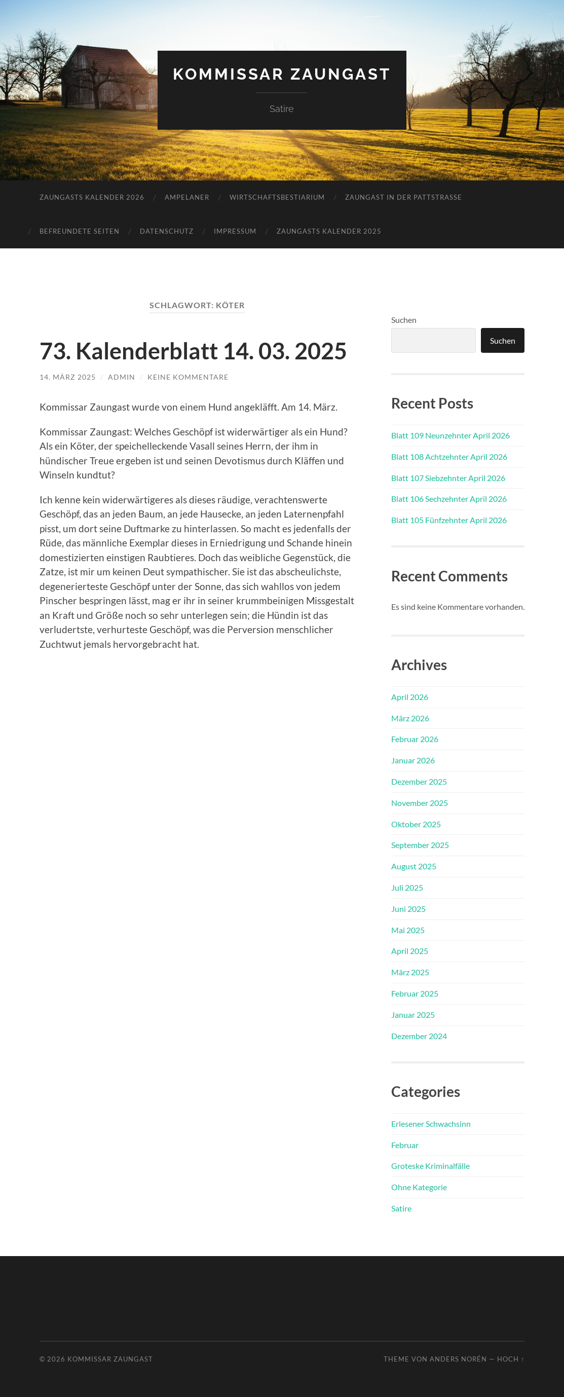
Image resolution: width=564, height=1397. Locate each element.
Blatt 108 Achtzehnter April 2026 (449, 456)
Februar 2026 (414, 739)
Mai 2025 (408, 930)
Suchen (404, 319)
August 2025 (413, 866)
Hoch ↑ (510, 1359)
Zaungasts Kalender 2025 (329, 231)
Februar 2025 (414, 993)
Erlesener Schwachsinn (431, 1123)
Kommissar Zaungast (282, 73)
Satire (401, 1208)
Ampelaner (187, 197)
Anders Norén (458, 1359)
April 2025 (409, 950)
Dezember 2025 (419, 781)
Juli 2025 (407, 887)
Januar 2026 (413, 760)
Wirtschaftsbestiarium (277, 197)
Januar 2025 (413, 1014)
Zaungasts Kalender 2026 (92, 197)
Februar (405, 1145)
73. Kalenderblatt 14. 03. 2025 (193, 350)
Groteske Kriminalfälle (430, 1165)
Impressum (235, 231)
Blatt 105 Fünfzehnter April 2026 (449, 520)
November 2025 (419, 802)
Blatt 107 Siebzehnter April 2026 (448, 478)
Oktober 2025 (416, 824)
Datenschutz (167, 231)
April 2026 (409, 697)
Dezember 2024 (419, 1036)
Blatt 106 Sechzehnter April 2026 (449, 498)
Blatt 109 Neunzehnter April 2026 (450, 435)
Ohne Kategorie (419, 1187)
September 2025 (420, 845)
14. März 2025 (68, 376)
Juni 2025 (408, 908)
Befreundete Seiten (80, 231)
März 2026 (410, 718)
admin (121, 376)
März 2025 (410, 972)
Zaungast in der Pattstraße (403, 197)
